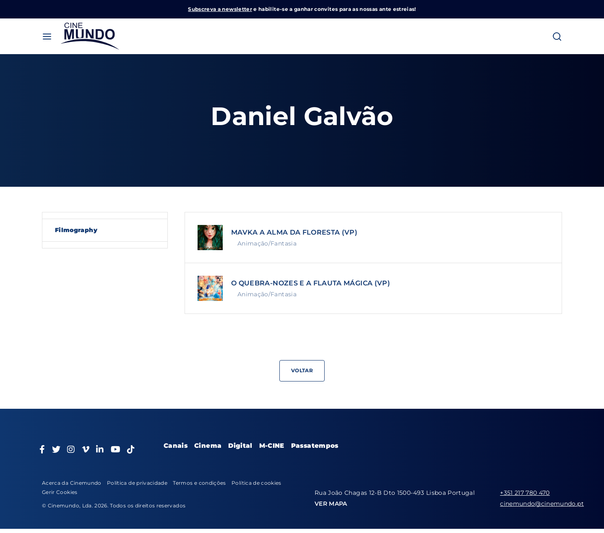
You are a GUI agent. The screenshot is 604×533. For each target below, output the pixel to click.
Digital (240, 445)
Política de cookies (256, 483)
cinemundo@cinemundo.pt (542, 503)
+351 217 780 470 (525, 492)
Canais (175, 445)
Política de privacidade (137, 483)
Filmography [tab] (76, 230)
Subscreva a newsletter (220, 9)
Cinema (207, 445)
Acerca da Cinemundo (72, 483)
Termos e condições (199, 483)
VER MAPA (331, 503)
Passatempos (314, 445)
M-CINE (271, 445)
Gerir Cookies (60, 492)
